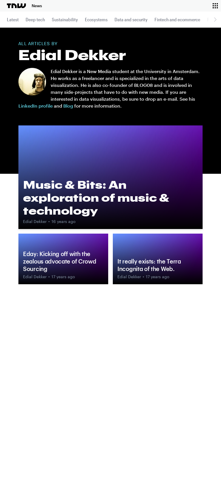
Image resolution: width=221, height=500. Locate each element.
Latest (13, 19)
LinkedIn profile (35, 105)
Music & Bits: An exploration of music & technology (96, 198)
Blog (68, 105)
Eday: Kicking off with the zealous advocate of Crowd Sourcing (59, 261)
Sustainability (65, 19)
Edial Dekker (35, 221)
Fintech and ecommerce (177, 19)
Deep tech (35, 19)
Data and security (131, 19)
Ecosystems (96, 19)
